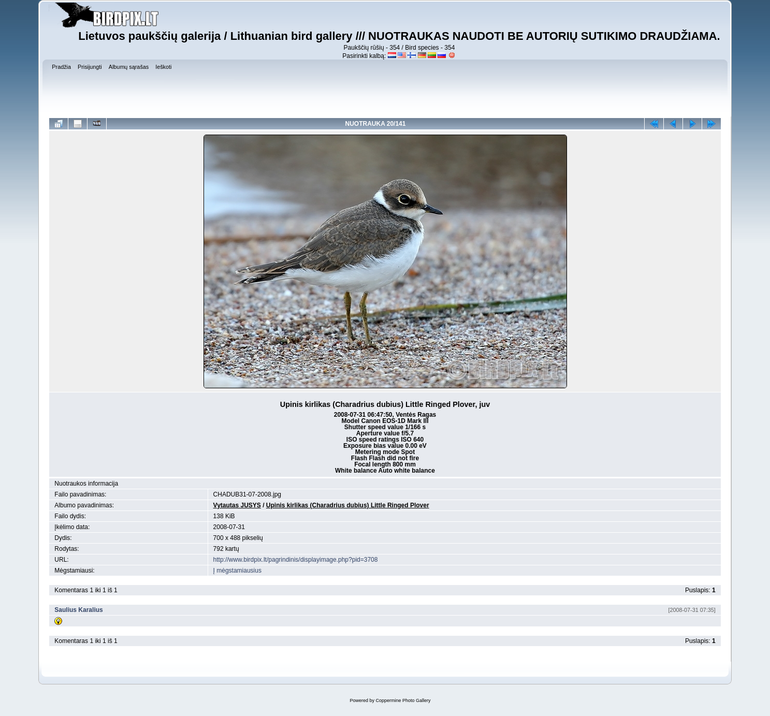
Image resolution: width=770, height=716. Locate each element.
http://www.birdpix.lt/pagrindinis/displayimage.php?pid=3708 (295, 559)
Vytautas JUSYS (237, 505)
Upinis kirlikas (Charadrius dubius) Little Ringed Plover (347, 505)
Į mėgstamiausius (237, 570)
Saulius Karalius (78, 609)
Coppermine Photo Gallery (402, 700)
